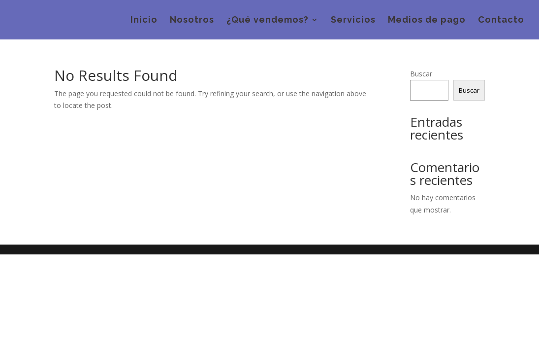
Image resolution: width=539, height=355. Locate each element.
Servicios (353, 20)
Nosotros (192, 20)
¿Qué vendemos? (267, 20)
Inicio (144, 20)
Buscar (421, 73)
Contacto (501, 20)
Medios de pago (427, 20)
